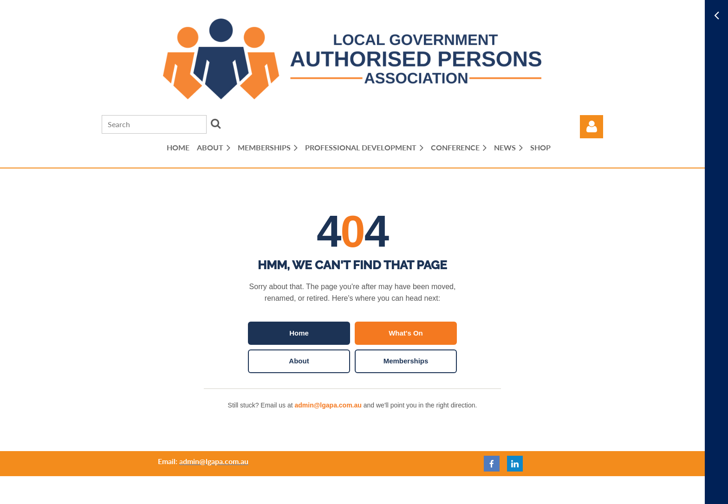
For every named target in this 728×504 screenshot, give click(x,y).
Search (215, 123)
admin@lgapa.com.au (327, 405)
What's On (406, 333)
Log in (591, 126)
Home (299, 333)
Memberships (406, 361)
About (299, 361)
